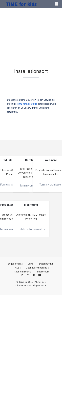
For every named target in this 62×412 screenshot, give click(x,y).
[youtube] (39, 275)
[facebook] (28, 275)
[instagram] (34, 275)
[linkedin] (22, 275)
